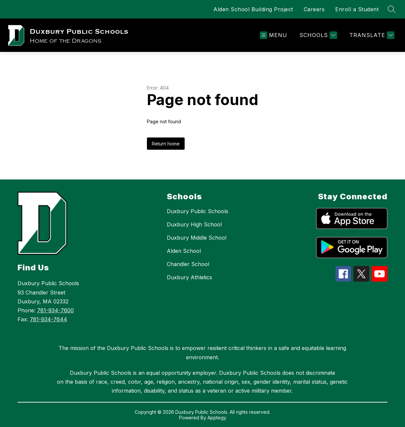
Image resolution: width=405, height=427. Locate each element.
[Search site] (392, 9)
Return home (166, 143)
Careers (314, 9)
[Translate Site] (371, 35)
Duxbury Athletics (189, 277)
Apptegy (216, 417)
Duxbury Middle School (196, 237)
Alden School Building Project (253, 9)
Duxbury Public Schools (197, 211)
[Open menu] (273, 35)
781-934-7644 (48, 319)
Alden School (184, 251)
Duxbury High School (194, 224)
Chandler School (188, 264)
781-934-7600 (55, 310)
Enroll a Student (357, 9)
